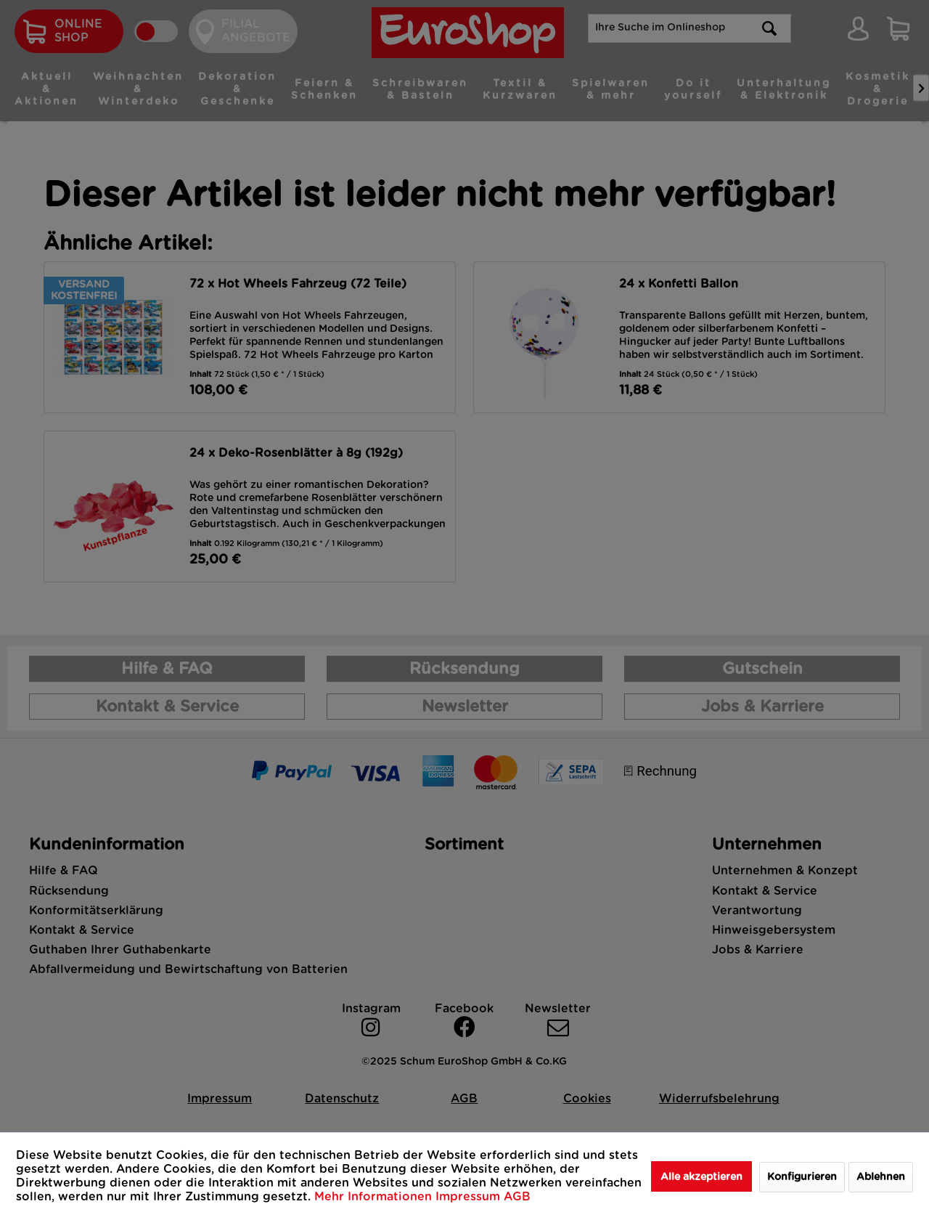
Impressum (469, 1197)
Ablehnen (880, 1177)
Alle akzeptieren (701, 1177)
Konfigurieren (802, 1177)
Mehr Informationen (374, 1197)
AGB (517, 1197)
